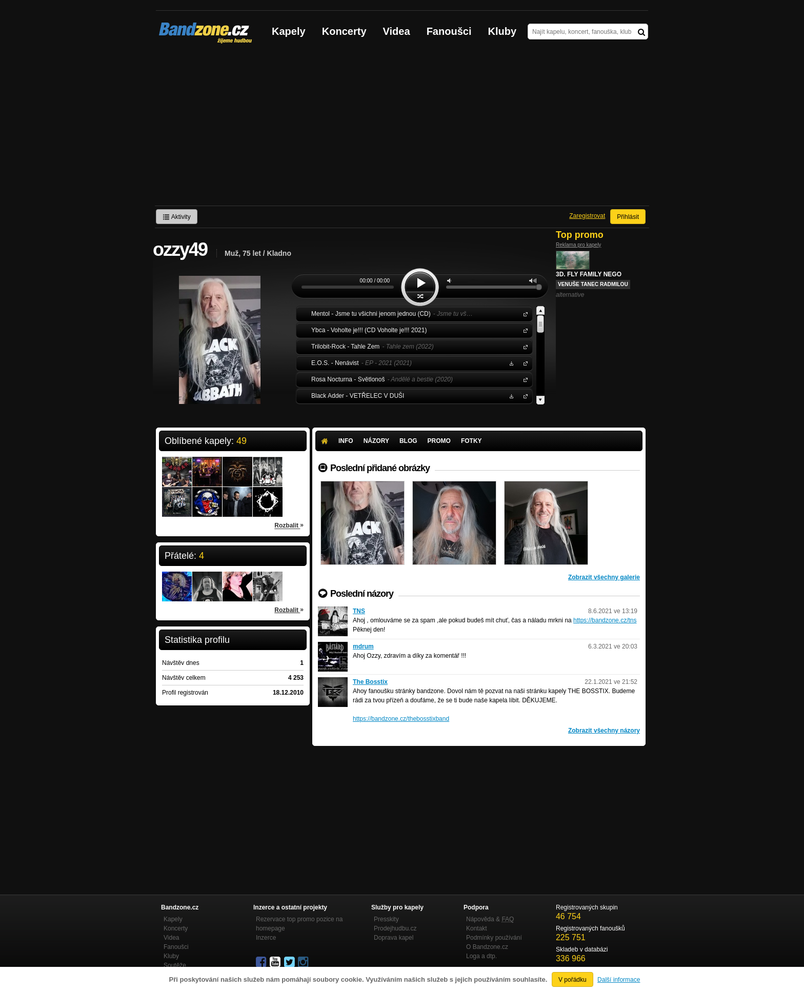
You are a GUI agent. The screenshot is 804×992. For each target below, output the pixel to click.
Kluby (502, 31)
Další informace (618, 979)
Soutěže (175, 965)
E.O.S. (523, 362)
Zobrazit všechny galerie (604, 577)
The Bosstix (370, 681)
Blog (408, 440)
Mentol (523, 313)
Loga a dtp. (481, 956)
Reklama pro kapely (578, 245)
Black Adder (523, 395)
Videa (396, 31)
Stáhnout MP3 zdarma (510, 362)
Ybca (523, 329)
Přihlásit (628, 216)
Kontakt (476, 928)
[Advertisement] (402, 128)
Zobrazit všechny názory (604, 730)
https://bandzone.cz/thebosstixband (401, 718)
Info (345, 440)
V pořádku (572, 979)
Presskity (386, 919)
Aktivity (177, 216)
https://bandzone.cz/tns (604, 620)
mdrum (363, 646)
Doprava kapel (393, 937)
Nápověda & (490, 919)
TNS (359, 611)
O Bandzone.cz (487, 946)
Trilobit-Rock (523, 346)
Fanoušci (449, 31)
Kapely (289, 31)
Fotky (471, 440)
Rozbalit (289, 525)
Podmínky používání (494, 937)
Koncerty (344, 31)
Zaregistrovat (587, 215)
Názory (376, 440)
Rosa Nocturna (523, 379)
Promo (439, 440)
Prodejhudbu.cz (395, 928)
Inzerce (266, 937)
